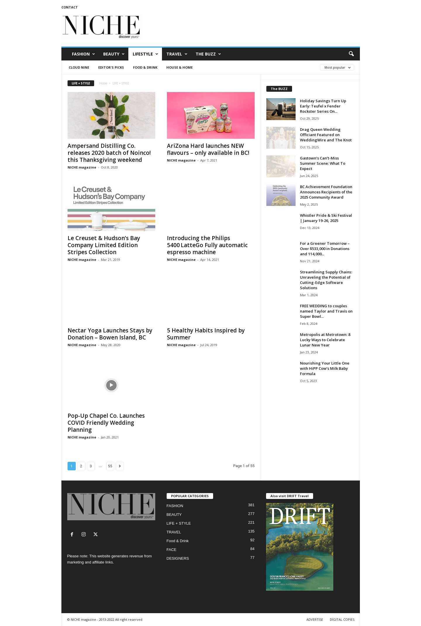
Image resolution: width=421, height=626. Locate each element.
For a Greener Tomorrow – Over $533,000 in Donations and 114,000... (325, 248)
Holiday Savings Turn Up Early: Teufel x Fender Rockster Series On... (323, 106)
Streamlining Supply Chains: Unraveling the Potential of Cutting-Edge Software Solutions (326, 279)
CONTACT (69, 7)
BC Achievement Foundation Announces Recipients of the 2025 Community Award (326, 192)
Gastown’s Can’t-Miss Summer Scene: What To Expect (322, 163)
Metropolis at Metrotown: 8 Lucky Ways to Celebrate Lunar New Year (325, 340)
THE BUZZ (208, 54)
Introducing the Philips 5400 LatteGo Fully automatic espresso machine (207, 245)
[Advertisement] (253, 27)
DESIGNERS (178, 558)
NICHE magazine (82, 167)
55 (110, 466)
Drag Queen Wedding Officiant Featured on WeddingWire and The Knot (326, 135)
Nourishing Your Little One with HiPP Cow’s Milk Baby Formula (324, 368)
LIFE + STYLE (179, 523)
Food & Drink (145, 67)
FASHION (83, 54)
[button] (351, 54)
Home (103, 83)
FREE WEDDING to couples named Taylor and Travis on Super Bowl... (326, 311)
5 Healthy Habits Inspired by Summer (206, 334)
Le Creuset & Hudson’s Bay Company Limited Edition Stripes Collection (104, 245)
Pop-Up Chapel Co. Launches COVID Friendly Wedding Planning (106, 422)
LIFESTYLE (145, 54)
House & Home (179, 67)
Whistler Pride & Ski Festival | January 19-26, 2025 (326, 218)
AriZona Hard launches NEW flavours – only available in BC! (208, 149)
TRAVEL (176, 54)
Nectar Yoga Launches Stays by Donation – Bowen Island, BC (110, 334)
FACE (172, 549)
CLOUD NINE (79, 67)
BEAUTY (114, 54)
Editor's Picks (111, 67)
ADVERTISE (314, 619)
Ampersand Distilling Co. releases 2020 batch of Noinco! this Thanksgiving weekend (109, 153)
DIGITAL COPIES (342, 619)
